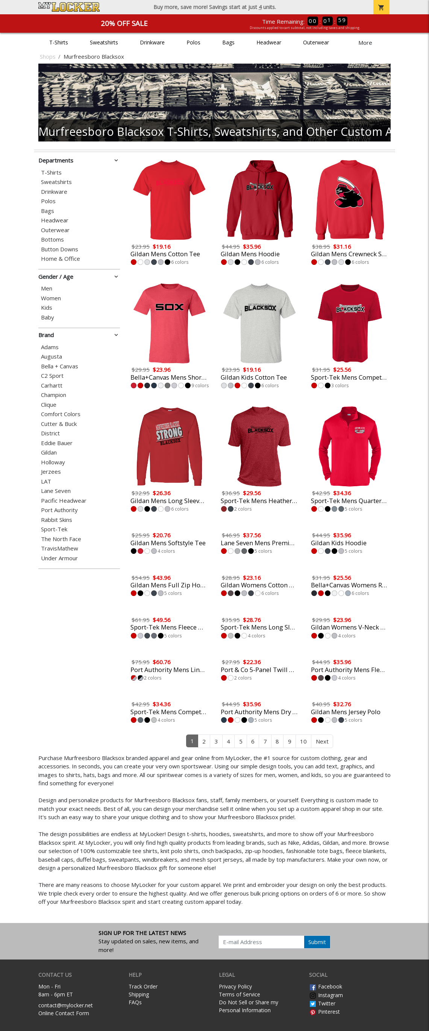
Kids (46, 307)
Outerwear (316, 42)
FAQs (135, 1002)
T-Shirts (58, 42)
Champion (53, 395)
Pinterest (324, 1011)
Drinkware (152, 42)
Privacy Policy (235, 986)
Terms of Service (239, 994)
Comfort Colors (60, 414)
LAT (46, 481)
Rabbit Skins (56, 520)
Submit (317, 942)
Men (46, 288)
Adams (50, 347)
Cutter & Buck (59, 424)
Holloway (53, 462)
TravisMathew (59, 548)
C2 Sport (52, 376)
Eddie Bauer (57, 443)
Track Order (143, 986)
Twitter (322, 1003)
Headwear (268, 42)
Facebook (325, 986)
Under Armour (59, 558)
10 (303, 741)
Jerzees (51, 471)
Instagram (326, 995)
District (50, 433)
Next (322, 741)
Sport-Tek (54, 529)
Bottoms (52, 239)
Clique (48, 404)
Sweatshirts (104, 42)
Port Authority (59, 510)
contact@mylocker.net (65, 1005)
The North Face (61, 539)
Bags (228, 42)
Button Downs (59, 249)
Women (51, 298)
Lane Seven (56, 491)
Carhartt (51, 385)
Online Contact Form (63, 1013)
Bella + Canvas (59, 366)
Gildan (49, 452)
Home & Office (60, 258)
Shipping (139, 994)
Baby (47, 317)
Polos (193, 42)
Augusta (51, 356)
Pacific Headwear (63, 500)
